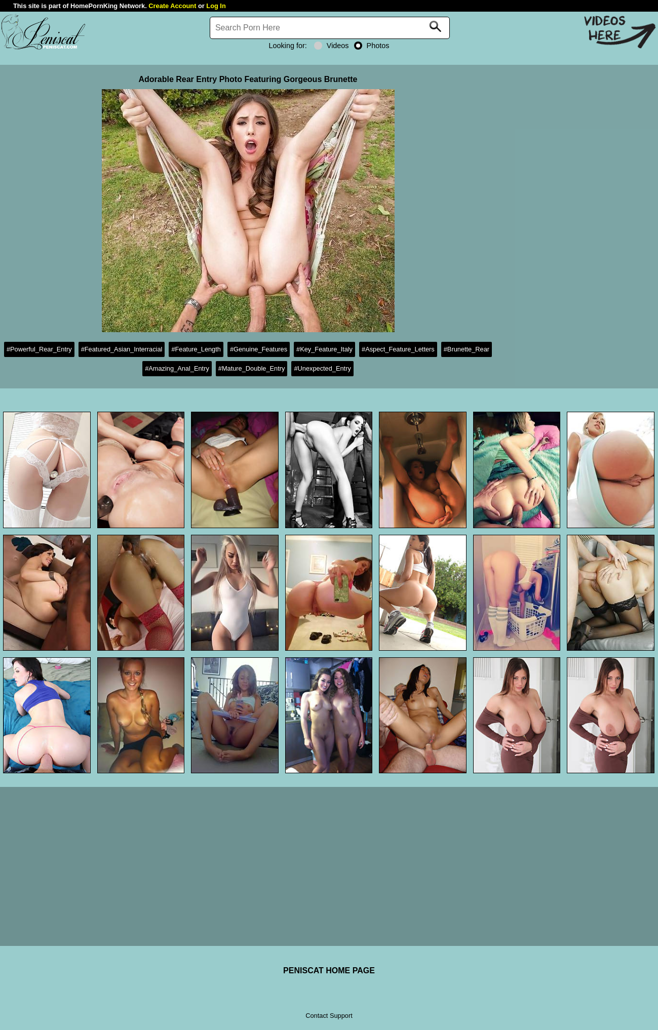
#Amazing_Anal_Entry (177, 368)
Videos (331, 46)
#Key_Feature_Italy (324, 349)
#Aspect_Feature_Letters (398, 349)
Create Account (172, 6)
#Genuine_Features (258, 349)
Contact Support (328, 1015)
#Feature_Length (195, 349)
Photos (372, 46)
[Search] (330, 28)
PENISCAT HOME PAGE (329, 970)
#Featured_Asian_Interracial (122, 349)
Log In (215, 6)
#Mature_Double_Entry (251, 368)
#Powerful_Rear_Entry (39, 349)
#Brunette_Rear (466, 349)
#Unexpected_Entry (322, 368)
